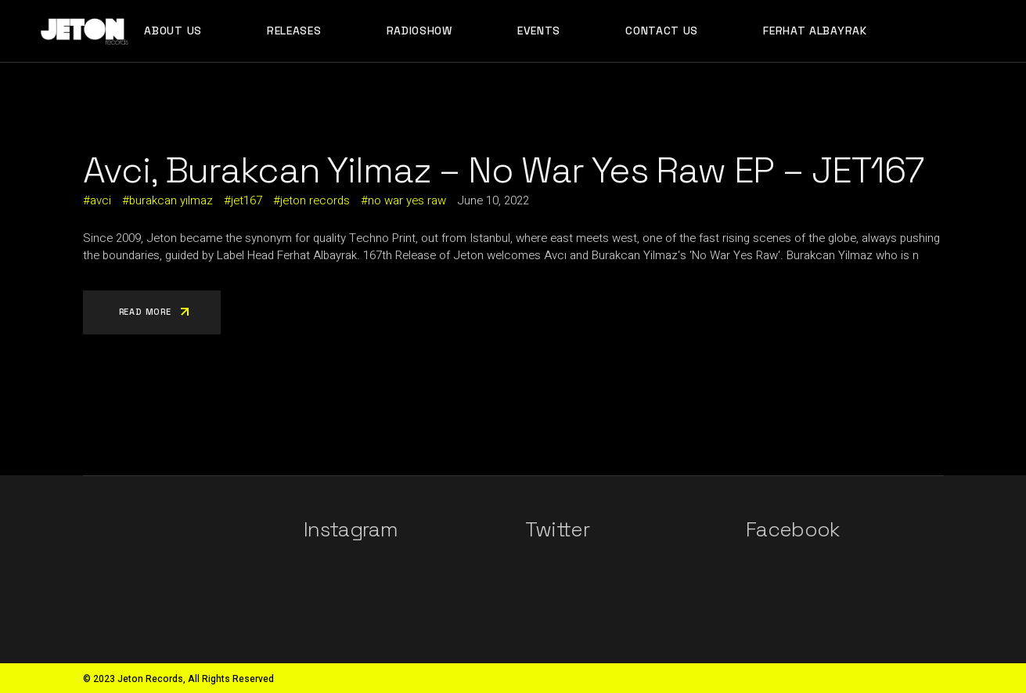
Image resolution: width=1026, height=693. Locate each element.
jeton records (315, 200)
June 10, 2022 (493, 200)
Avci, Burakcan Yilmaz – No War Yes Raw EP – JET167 (504, 170)
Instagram (351, 529)
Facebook (793, 529)
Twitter (557, 529)
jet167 (246, 200)
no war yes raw (407, 200)
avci (100, 200)
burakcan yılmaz (171, 200)
